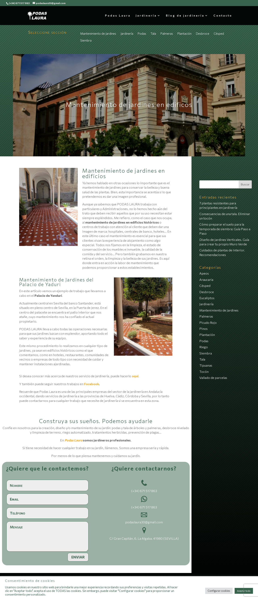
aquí (135, 376)
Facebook (91, 384)
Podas (142, 33)
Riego (203, 347)
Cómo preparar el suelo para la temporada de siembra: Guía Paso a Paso (224, 228)
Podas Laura (118, 15)
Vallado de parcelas (213, 377)
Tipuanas (205, 365)
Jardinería (146, 15)
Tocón (204, 371)
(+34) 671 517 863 (19, 3)
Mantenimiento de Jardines (98, 33)
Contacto (222, 15)
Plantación (184, 33)
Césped (219, 33)
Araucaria (206, 279)
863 (154, 491)
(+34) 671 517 (141, 491)
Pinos (203, 328)
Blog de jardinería (185, 15)
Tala (153, 33)
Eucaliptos (206, 298)
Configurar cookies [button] (219, 590)
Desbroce (202, 33)
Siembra (86, 40)
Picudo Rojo (208, 322)
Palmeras (166, 33)
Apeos (204, 273)
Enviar (78, 557)
